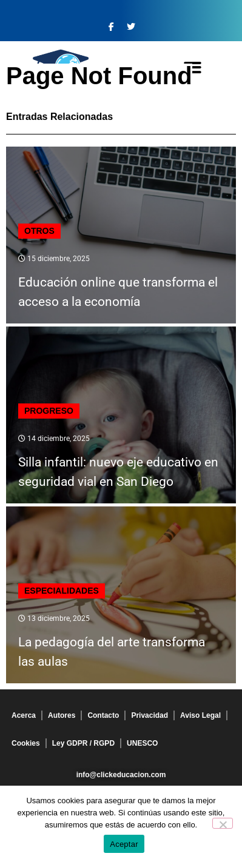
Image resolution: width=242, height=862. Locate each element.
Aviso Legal (200, 715)
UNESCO (142, 743)
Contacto (103, 715)
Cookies (26, 743)
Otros (39, 231)
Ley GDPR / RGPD (83, 743)
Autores (61, 715)
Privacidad (149, 715)
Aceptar (124, 844)
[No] (222, 823)
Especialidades (61, 590)
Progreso (48, 411)
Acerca (24, 715)
